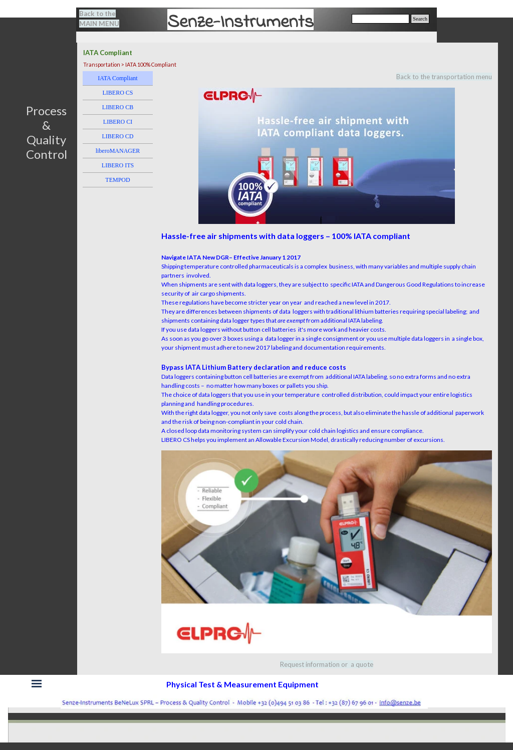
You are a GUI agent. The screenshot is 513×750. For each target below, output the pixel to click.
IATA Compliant (117, 78)
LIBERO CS (117, 92)
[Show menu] (36, 683)
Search (420, 19)
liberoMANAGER (118, 150)
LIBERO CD (118, 136)
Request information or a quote (326, 664)
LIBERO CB (117, 107)
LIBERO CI (117, 121)
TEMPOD (117, 179)
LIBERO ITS (118, 165)
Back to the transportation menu (444, 77)
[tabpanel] (105, 19)
